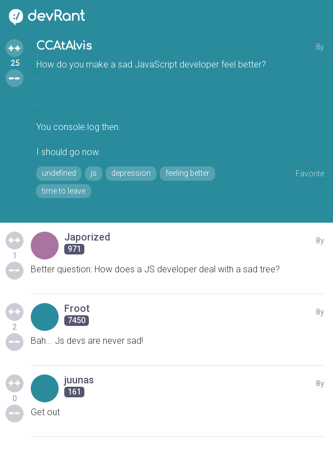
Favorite (310, 173)
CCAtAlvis (64, 46)
